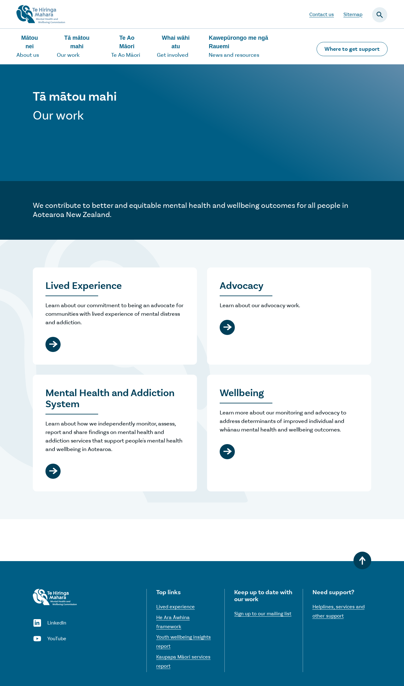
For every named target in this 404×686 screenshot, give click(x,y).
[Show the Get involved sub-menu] (179, 46)
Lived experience (175, 607)
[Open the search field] (379, 14)
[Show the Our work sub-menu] (80, 46)
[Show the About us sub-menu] (32, 46)
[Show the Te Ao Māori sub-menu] (130, 46)
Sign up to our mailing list (262, 614)
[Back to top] (362, 560)
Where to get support (352, 48)
